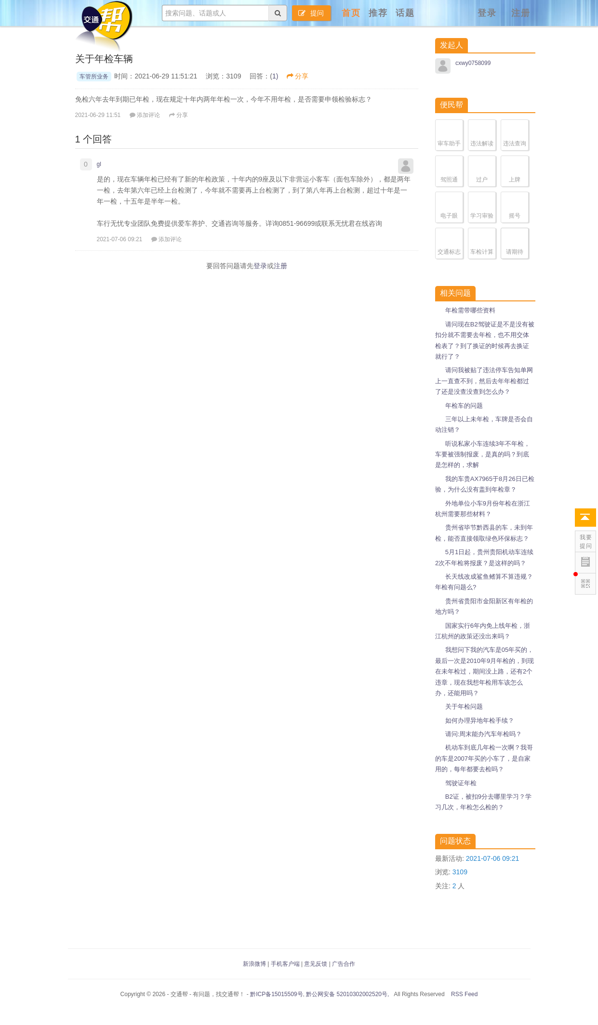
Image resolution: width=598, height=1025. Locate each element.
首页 (351, 13)
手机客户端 (285, 963)
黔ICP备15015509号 (276, 994)
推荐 (378, 13)
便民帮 (451, 105)
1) (275, 76)
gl (99, 164)
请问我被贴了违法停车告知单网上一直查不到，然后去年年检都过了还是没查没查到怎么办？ (484, 380)
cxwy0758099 (473, 63)
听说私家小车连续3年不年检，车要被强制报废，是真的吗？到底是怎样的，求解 (482, 454)
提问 (311, 13)
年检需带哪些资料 (470, 310)
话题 (405, 13)
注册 (521, 13)
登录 (487, 13)
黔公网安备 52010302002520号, (347, 994)
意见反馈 (315, 963)
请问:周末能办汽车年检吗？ (483, 734)
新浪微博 (254, 963)
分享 (297, 76)
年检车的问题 (464, 405)
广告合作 (343, 963)
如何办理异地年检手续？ (479, 720)
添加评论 (145, 115)
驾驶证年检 (461, 783)
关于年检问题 (464, 706)
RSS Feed (464, 994)
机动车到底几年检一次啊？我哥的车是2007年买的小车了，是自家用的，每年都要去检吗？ (484, 758)
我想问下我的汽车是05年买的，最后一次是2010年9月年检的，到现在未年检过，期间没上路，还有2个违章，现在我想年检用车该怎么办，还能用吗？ (484, 671)
